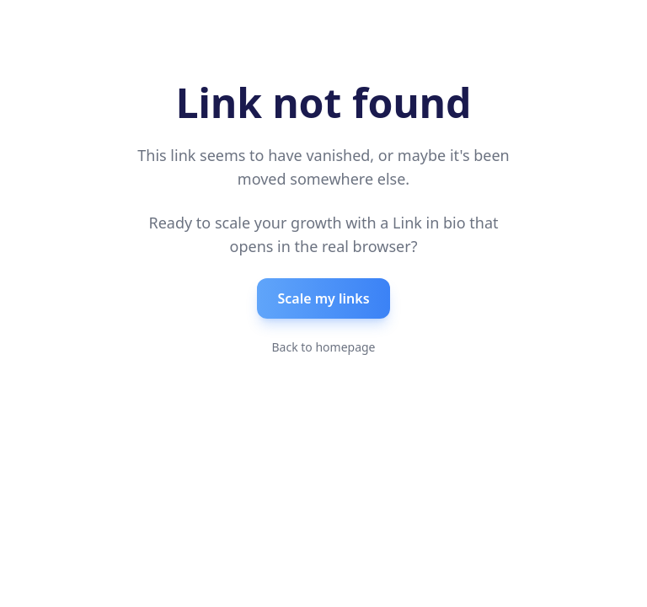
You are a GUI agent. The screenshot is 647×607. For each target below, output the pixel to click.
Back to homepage (323, 347)
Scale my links (323, 298)
